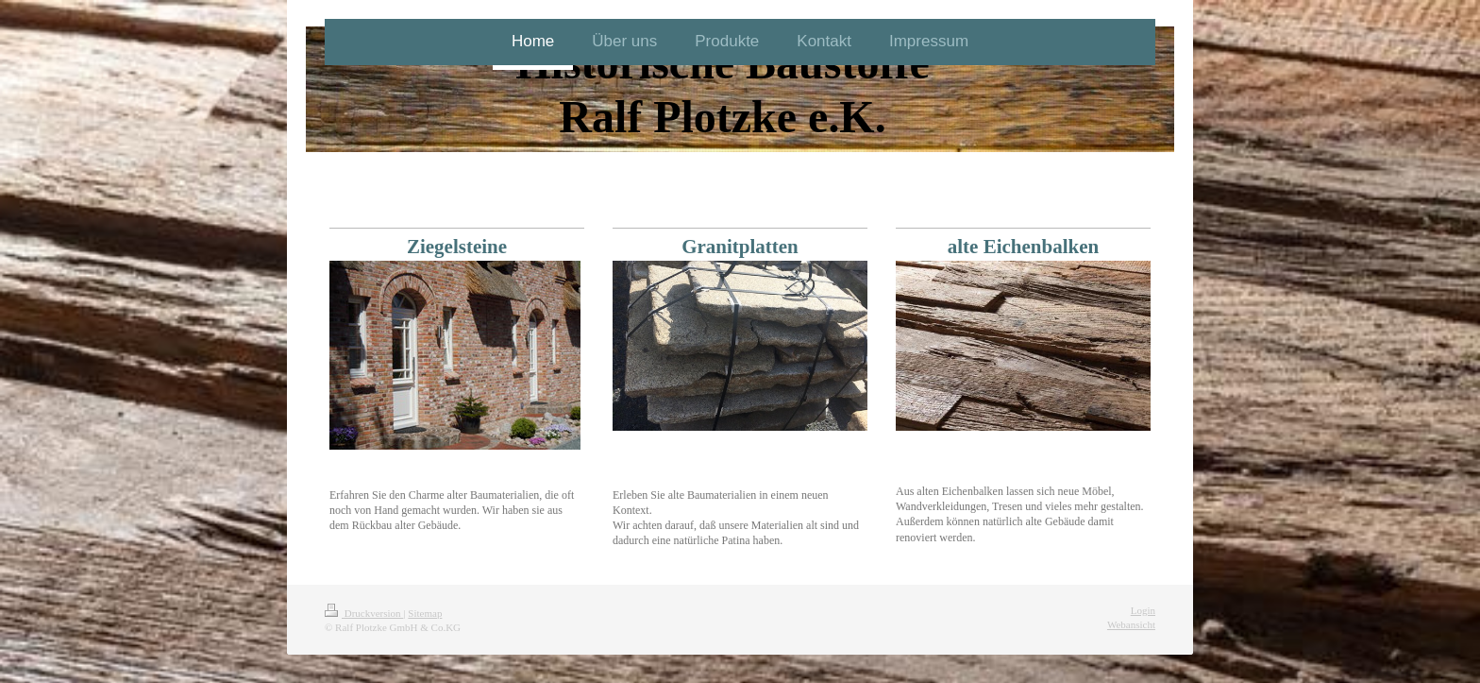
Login (1143, 610)
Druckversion (364, 613)
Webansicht (1131, 624)
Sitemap (425, 613)
